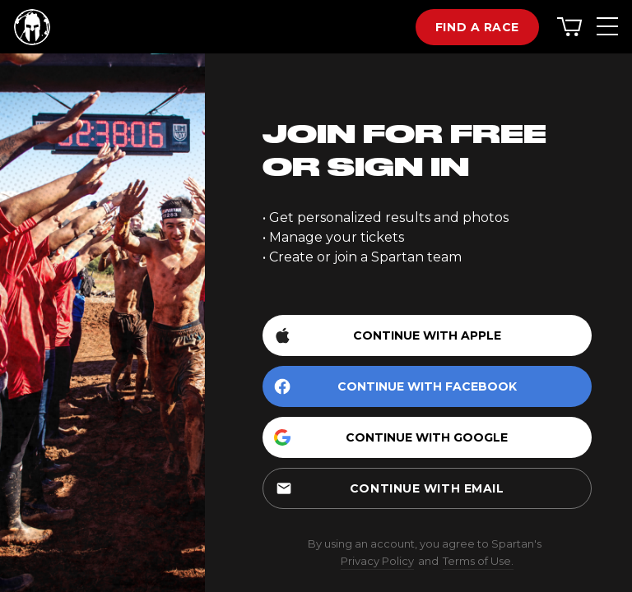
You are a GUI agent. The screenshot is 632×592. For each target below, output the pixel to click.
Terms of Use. (478, 560)
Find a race (477, 27)
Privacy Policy (377, 560)
